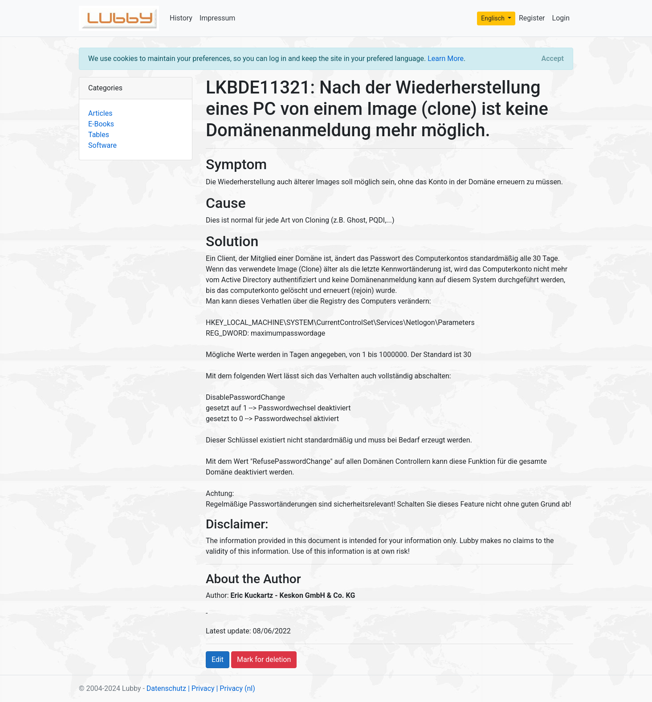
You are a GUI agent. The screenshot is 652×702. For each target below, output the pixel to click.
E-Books (101, 124)
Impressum (218, 18)
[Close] (553, 58)
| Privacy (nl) (235, 688)
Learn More (446, 58)
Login (561, 18)
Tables (98, 134)
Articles (100, 113)
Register (532, 18)
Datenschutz (166, 688)
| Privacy (201, 688)
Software (102, 145)
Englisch (493, 18)
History (181, 18)
